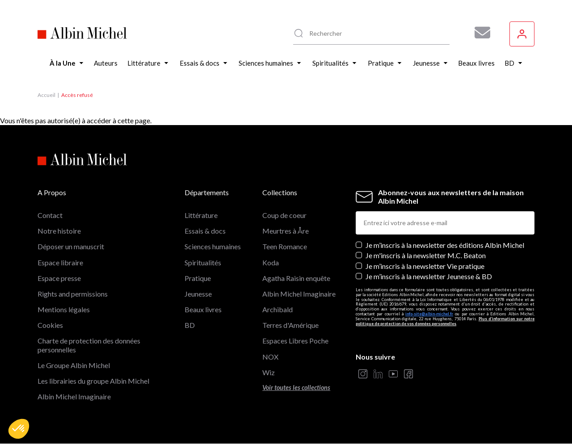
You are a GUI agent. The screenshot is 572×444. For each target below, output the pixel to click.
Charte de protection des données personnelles (89, 344)
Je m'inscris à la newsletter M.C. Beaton (426, 255)
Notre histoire (59, 230)
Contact (50, 215)
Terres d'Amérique (290, 325)
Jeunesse (198, 293)
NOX (270, 356)
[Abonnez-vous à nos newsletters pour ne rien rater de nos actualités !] (479, 32)
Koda (270, 262)
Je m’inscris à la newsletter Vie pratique (425, 266)
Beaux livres (203, 309)
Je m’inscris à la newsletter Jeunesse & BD (429, 276)
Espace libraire (60, 262)
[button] (18, 429)
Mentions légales (64, 309)
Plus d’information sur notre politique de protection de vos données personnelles (445, 321)
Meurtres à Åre (285, 230)
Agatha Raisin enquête (296, 278)
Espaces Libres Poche (295, 340)
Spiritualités (203, 262)
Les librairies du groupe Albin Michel (93, 381)
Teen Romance (284, 246)
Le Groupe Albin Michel (74, 365)
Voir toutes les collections (296, 387)
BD (190, 325)
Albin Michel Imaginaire (74, 396)
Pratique (198, 278)
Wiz (268, 372)
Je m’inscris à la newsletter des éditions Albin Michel (445, 245)
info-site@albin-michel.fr (429, 313)
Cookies (50, 325)
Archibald (277, 309)
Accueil (46, 95)
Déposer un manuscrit (71, 246)
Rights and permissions (73, 293)
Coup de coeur (284, 215)
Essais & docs (205, 230)
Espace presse (59, 278)
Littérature (201, 215)
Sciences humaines (213, 246)
